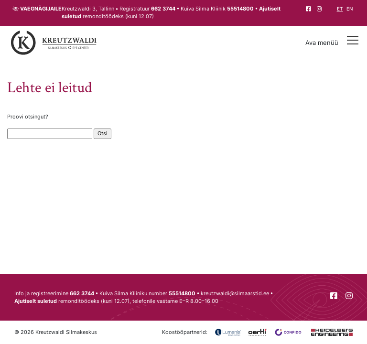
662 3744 (163, 9)
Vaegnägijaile (41, 9)
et (340, 8)
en (349, 8)
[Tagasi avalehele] (54, 43)
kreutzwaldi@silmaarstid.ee (235, 293)
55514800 (240, 9)
